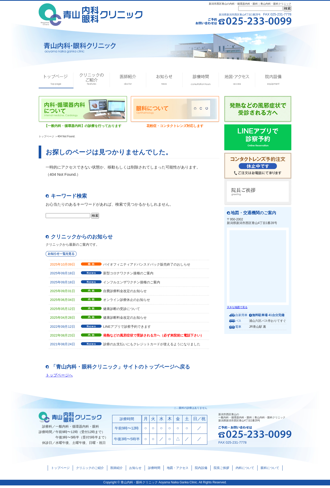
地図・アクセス (237, 80)
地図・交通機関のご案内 (253, 213)
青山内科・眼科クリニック (139, 484)
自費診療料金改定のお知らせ (125, 293)
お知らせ (164, 80)
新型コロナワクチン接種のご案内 (128, 275)
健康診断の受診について (121, 311)
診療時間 (201, 80)
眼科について (270, 470)
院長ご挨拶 (221, 470)
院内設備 (273, 80)
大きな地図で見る (237, 307)
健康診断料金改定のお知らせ (125, 319)
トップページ (56, 80)
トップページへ (60, 377)
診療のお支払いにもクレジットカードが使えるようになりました (151, 346)
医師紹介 (128, 80)
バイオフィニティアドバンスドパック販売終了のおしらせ (146, 266)
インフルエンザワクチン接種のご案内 (131, 284)
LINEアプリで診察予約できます (127, 328)
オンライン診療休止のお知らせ (126, 301)
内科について (245, 470)
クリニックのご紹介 (91, 80)
